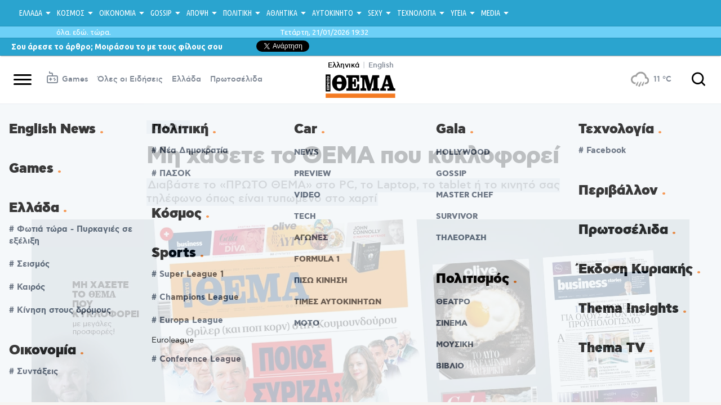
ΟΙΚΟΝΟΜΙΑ (117, 12)
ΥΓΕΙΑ (458, 12)
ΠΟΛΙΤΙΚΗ (237, 12)
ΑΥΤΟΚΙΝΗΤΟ (332, 12)
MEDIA (490, 12)
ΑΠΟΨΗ (197, 12)
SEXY (375, 12)
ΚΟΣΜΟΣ (70, 12)
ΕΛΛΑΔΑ (30, 12)
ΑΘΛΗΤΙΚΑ (281, 12)
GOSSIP (161, 12)
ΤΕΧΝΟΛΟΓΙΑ (416, 12)
